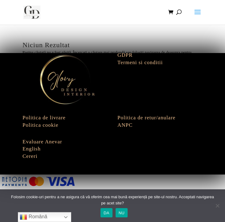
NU (122, 213)
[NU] (217, 206)
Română (33, 217)
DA (106, 213)
